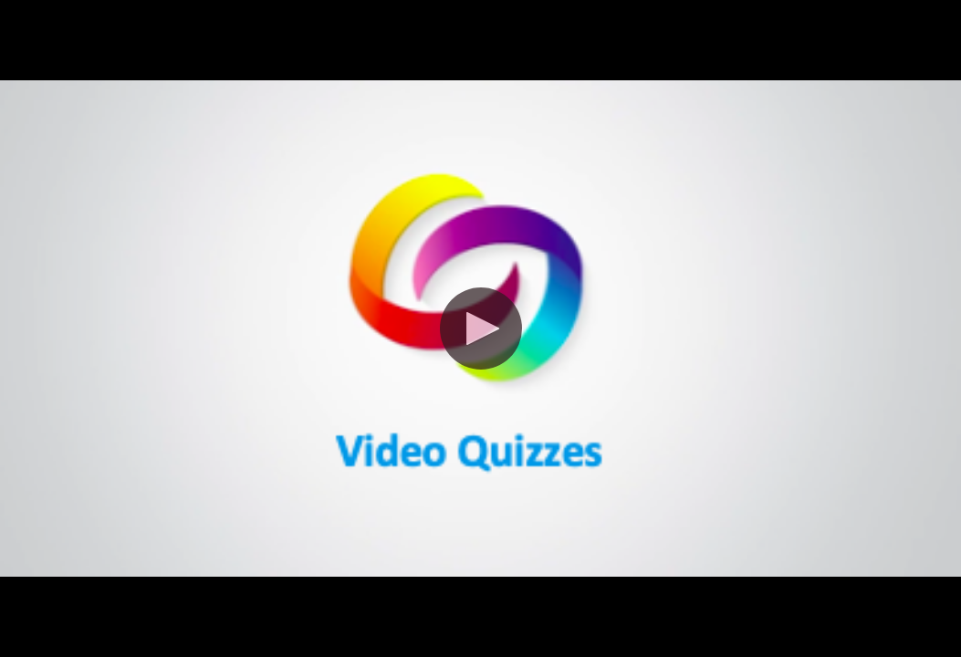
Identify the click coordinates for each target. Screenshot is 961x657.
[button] (481, 328)
